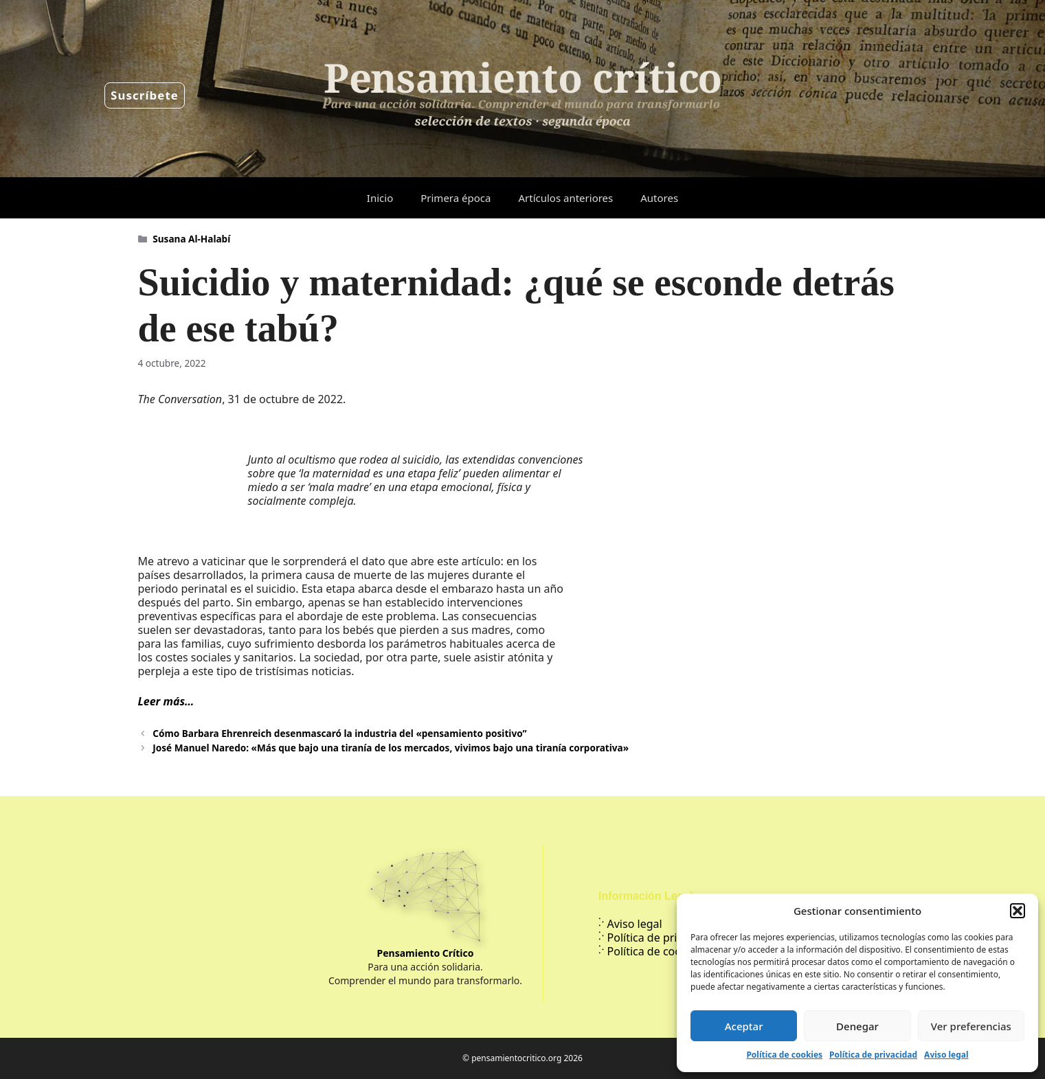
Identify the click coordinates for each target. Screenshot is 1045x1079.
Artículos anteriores (565, 198)
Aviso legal (946, 1054)
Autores (659, 198)
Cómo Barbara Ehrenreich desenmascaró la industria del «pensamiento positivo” (339, 733)
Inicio (380, 198)
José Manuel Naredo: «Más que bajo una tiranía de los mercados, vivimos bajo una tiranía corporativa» (391, 747)
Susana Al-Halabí (191, 238)
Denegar (857, 1026)
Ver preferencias (971, 1026)
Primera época (455, 198)
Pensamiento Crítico (425, 952)
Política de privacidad (873, 1054)
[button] (1017, 911)
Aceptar (744, 1026)
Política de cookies (784, 1054)
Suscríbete (145, 95)
